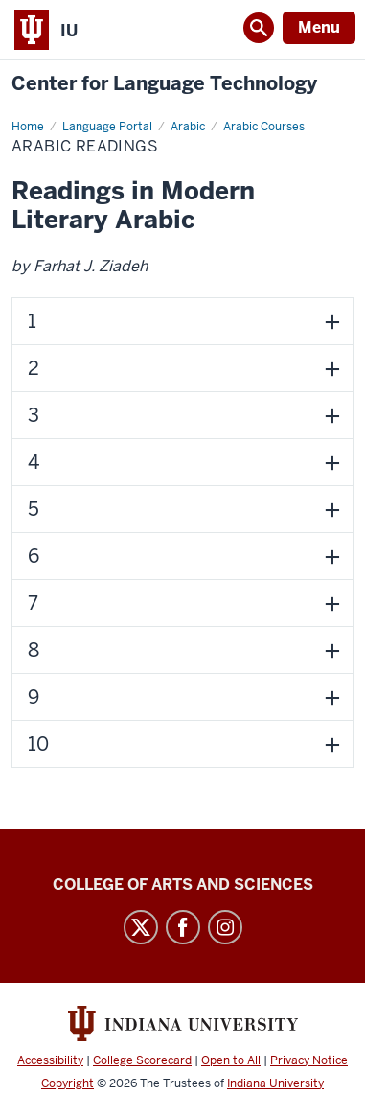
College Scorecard (142, 1060)
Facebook (183, 927)
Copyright (67, 1083)
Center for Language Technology (164, 84)
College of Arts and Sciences (183, 884)
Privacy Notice (309, 1060)
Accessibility (50, 1060)
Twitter (141, 927)
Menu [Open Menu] (319, 27)
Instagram (225, 927)
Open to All (231, 1060)
